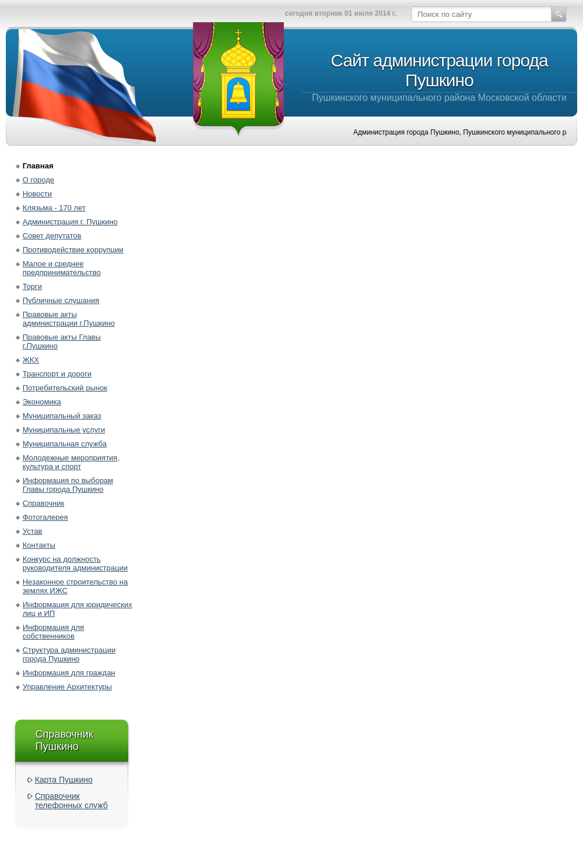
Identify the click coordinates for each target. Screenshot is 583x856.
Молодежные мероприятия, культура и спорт (71, 462)
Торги (32, 286)
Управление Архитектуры (67, 686)
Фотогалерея (45, 517)
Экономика (42, 401)
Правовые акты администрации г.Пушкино (69, 318)
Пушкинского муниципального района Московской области (439, 77)
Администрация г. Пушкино (70, 221)
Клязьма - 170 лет (54, 207)
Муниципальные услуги (64, 429)
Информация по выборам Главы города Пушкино (68, 485)
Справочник (44, 503)
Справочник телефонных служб (71, 800)
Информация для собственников (53, 631)
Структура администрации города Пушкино (69, 654)
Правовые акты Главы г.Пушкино (62, 341)
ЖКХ (31, 359)
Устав (33, 531)
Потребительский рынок (65, 387)
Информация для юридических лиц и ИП (77, 609)
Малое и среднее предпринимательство (62, 268)
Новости (37, 193)
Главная (38, 165)
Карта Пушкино (64, 779)
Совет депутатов (52, 235)
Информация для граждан (69, 672)
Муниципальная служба (65, 443)
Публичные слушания (61, 300)
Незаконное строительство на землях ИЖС (75, 586)
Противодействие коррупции (73, 249)
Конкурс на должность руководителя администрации (75, 563)
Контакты (39, 545)
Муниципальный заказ (62, 415)
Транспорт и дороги (57, 373)
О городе (38, 179)
